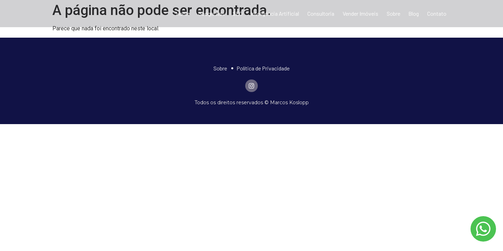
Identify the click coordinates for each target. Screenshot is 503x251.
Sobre (393, 13)
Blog (413, 13)
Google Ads (211, 13)
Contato (436, 13)
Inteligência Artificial (275, 13)
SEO (237, 13)
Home (183, 13)
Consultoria (320, 13)
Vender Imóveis (360, 13)
